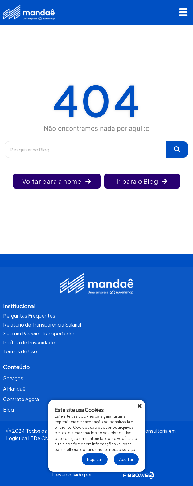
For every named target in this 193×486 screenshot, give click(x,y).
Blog (8, 409)
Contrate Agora (21, 399)
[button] (183, 13)
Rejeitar (94, 459)
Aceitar (126, 459)
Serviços (13, 378)
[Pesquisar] (177, 149)
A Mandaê (14, 388)
